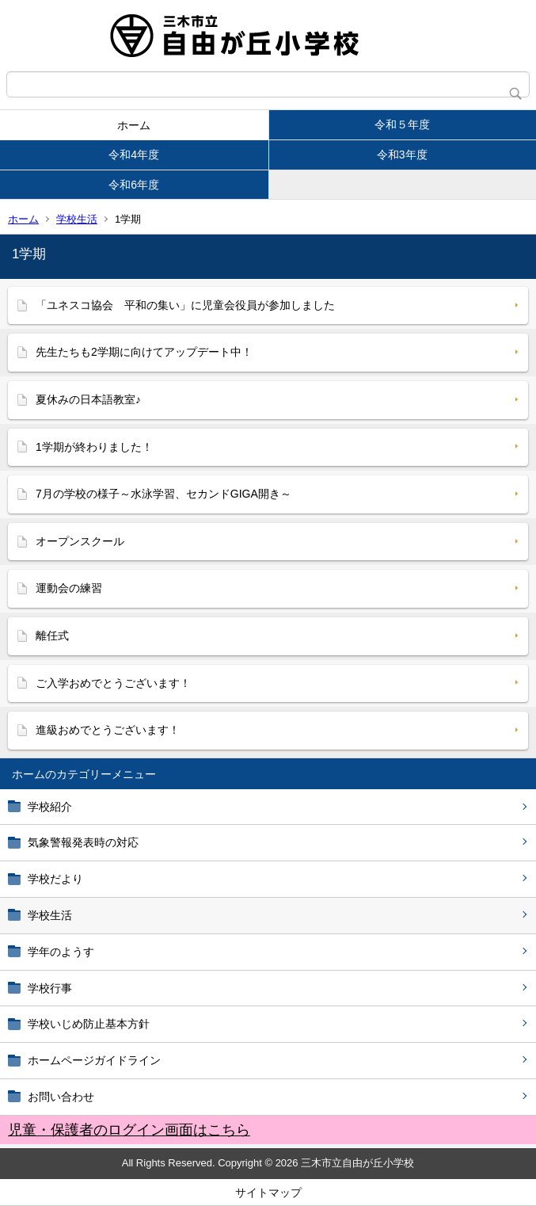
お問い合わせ (61, 1096)
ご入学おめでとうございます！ (113, 683)
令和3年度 (402, 154)
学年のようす (61, 951)
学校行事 (50, 988)
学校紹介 (50, 806)
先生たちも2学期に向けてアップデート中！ (144, 351)
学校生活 (76, 219)
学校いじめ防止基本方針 (89, 1023)
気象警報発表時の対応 (83, 842)
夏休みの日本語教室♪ (88, 399)
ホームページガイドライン (94, 1060)
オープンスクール (80, 541)
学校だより (55, 878)
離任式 (52, 635)
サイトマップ (268, 1192)
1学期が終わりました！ (94, 447)
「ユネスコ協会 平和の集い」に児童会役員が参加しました (185, 305)
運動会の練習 (69, 588)
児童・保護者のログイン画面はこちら (129, 1130)
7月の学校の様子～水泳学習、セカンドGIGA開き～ (163, 493)
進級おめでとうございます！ (108, 729)
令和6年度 (133, 184)
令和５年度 (402, 124)
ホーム (133, 125)
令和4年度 (133, 154)
